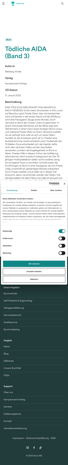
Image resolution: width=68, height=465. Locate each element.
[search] (62, 3)
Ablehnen (34, 279)
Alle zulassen (34, 264)
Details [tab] (34, 190)
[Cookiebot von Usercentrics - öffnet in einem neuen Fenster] (49, 183)
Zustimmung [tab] (12, 190)
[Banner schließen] (64, 184)
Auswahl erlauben (33, 271)
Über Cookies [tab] (56, 190)
